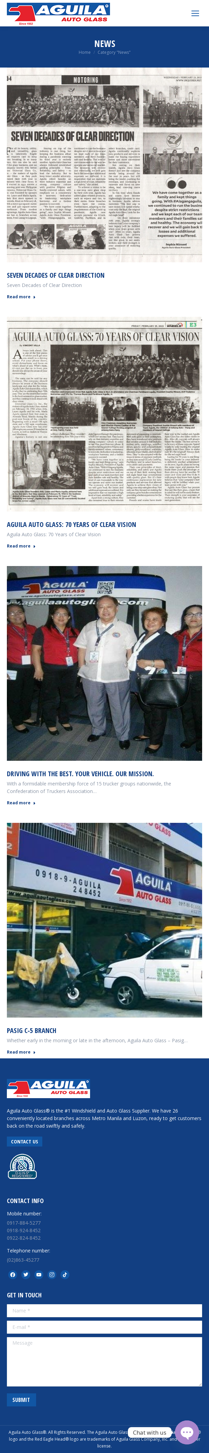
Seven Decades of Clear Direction (55, 275)
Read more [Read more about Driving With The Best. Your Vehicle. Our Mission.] (21, 803)
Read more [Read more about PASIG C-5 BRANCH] (21, 1052)
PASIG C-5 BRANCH (31, 1030)
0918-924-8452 (24, 1230)
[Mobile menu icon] (195, 13)
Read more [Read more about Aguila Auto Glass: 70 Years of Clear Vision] (21, 546)
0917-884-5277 (24, 1223)
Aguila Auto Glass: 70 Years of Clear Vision (71, 524)
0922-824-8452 (24, 1238)
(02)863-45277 (23, 1260)
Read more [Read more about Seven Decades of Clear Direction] (21, 297)
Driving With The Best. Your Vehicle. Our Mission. (80, 773)
